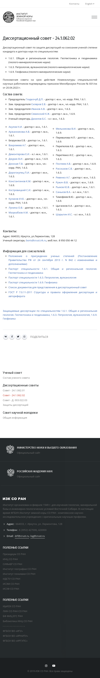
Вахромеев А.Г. (17, 145)
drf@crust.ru (22, 536)
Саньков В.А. (63, 192)
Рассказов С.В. (64, 168)
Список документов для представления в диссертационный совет (47, 287)
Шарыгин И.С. (64, 214)
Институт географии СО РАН (19, 569)
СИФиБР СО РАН (12, 564)
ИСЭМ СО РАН (11, 584)
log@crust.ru (37, 536)
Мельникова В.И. (66, 128)
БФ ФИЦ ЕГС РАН (13, 616)
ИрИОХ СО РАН (12, 606)
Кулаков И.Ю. (17, 198)
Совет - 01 (14, 390)
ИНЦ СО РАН (10, 559)
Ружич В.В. (62, 182)
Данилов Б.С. (39, 118)
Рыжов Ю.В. (63, 187)
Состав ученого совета (16, 377)
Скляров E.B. (38, 104)
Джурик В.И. (16, 159)
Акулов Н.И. (16, 126)
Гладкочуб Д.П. (34, 99)
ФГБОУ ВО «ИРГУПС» (15, 640)
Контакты (74, 3)
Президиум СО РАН (14, 554)
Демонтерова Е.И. (19, 154)
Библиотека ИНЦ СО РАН (17, 621)
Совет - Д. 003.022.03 (15, 400)
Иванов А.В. (38, 109)
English (89, 3)
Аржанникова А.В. (19, 131)
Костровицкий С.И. (20, 190)
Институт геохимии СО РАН (19, 574)
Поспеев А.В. (63, 163)
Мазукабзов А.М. (18, 212)
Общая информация (15, 417)
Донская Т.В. (16, 163)
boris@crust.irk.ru (36, 240)
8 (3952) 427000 (28, 530)
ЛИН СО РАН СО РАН (15, 611)
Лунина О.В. (16, 207)
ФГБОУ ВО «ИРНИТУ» (15, 635)
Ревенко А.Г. (63, 177)
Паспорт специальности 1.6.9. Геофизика (32, 282)
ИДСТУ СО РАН (11, 578)
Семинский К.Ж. (40, 113)
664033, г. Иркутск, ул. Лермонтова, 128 (39, 524)
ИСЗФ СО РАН (11, 588)
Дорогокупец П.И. (19, 172)
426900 (42, 530)
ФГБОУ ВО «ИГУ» (13, 631)
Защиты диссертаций (15, 405)
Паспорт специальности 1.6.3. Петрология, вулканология (42, 277)
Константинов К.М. (20, 181)
